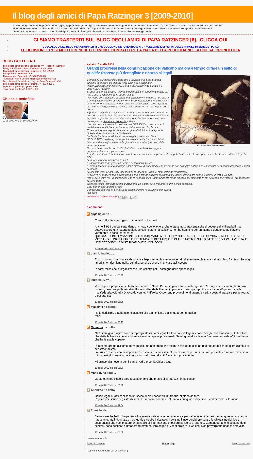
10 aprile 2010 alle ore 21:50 (109, 368)
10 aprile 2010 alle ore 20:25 (109, 248)
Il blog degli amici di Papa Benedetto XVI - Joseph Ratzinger (33, 65)
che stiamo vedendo (114, 121)
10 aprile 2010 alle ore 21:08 (109, 302)
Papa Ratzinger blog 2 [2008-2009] (21, 86)
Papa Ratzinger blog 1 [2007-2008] (21, 89)
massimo (97, 306)
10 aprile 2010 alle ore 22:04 (109, 405)
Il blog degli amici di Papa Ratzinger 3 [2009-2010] (103, 15)
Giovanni (97, 327)
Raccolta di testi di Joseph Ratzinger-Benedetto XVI (29, 78)
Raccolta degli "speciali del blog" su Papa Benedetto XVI (32, 81)
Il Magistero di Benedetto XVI (18, 73)
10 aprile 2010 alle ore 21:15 (109, 322)
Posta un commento (97, 438)
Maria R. (96, 372)
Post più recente (96, 443)
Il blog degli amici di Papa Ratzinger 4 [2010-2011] (28, 83)
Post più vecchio (241, 443)
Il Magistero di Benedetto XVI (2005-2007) (24, 76)
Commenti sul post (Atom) (113, 450)
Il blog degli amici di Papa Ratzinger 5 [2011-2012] (28, 71)
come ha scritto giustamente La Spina (126, 183)
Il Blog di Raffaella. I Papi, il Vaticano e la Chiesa (27, 68)
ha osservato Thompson (123, 100)
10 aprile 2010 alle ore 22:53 (109, 432)
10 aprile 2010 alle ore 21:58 (109, 385)
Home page (168, 443)
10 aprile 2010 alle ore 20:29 (109, 275)
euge (94, 214)
